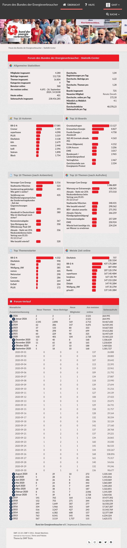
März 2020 (20, 489)
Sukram (13, 152)
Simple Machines (41, 533)
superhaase (15, 132)
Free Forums (26, 536)
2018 (15, 501)
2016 (15, 507)
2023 (15, 327)
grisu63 (69, 290)
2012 (15, 518)
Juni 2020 (20, 480)
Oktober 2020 (22, 345)
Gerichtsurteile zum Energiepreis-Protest (75, 164)
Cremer (13, 129)
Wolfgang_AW (17, 267)
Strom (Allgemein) (74, 144)
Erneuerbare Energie (75, 129)
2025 (15, 322)
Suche (113, 14)
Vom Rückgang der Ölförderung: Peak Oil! (20, 225)
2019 (15, 498)
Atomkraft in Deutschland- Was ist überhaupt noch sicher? (22, 215)
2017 (15, 504)
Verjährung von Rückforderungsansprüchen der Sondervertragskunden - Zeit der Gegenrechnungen (23, 200)
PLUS (12, 135)
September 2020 (23, 348)
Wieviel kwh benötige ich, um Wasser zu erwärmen (78, 226)
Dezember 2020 (23, 339)
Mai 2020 (20, 483)
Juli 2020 (20, 477)
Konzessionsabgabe (19, 221)
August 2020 (21, 474)
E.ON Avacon (72, 147)
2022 (15, 330)
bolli (12, 149)
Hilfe (90, 4)
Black (12, 155)
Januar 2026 (21, 319)
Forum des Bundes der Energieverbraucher (30, 4)
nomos (13, 145)
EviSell (13, 284)
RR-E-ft (13, 125)
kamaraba (14, 281)
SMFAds (16, 536)
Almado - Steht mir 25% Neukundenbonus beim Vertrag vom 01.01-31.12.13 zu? (21, 234)
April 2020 (20, 486)
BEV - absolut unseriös (76, 209)
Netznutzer (15, 274)
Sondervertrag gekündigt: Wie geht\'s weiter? (22, 190)
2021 (15, 333)
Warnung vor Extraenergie (78, 188)
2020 (15, 336)
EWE (68, 151)
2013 (15, 515)
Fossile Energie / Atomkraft (74, 133)
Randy (69, 270)
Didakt (69, 283)
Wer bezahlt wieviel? (19, 241)
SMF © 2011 (29, 533)
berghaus (70, 277)
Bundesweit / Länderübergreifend (75, 155)
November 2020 (23, 342)
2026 (15, 316)
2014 (15, 512)
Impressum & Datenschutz (79, 524)
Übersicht (71, 4)
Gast (113, 5)
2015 (15, 509)
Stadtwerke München (20, 186)
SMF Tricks (28, 538)
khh (12, 142)
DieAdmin (15, 139)
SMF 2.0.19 (18, 533)
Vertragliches (72, 160)
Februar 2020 (22, 492)
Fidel (12, 264)
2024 (15, 325)
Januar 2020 (21, 495)
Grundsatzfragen (74, 125)
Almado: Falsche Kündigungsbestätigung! (77, 214)
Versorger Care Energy (20, 182)
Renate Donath (109, 94)
